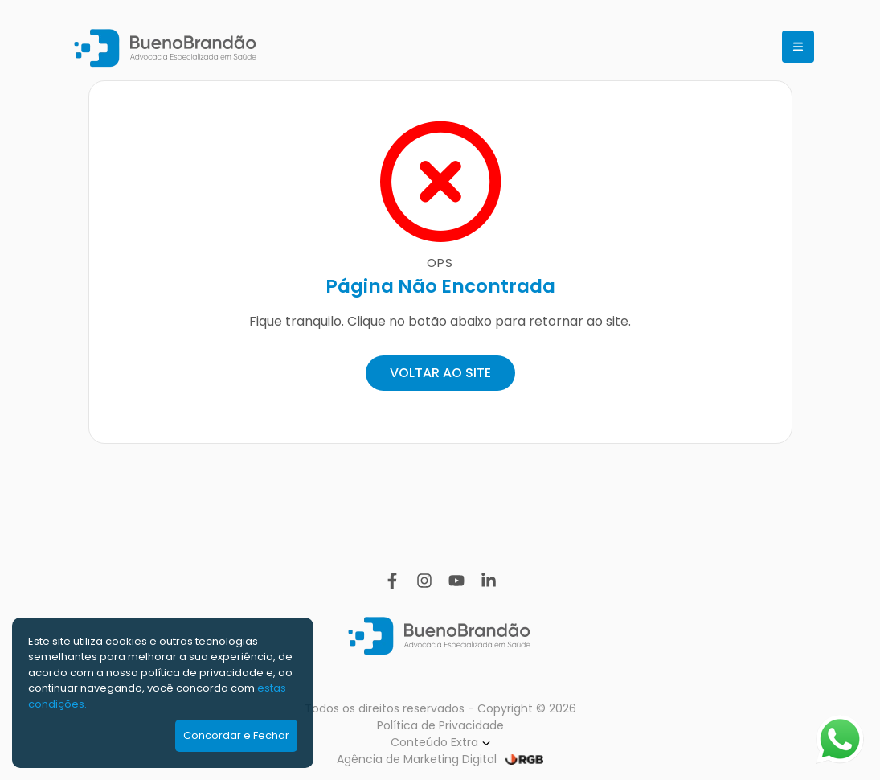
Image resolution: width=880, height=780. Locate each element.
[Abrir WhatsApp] (840, 739)
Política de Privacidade (440, 725)
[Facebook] (392, 580)
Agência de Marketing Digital (417, 759)
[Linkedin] (489, 580)
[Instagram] (424, 580)
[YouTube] (456, 580)
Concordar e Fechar (236, 735)
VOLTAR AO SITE (440, 372)
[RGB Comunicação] (524, 759)
